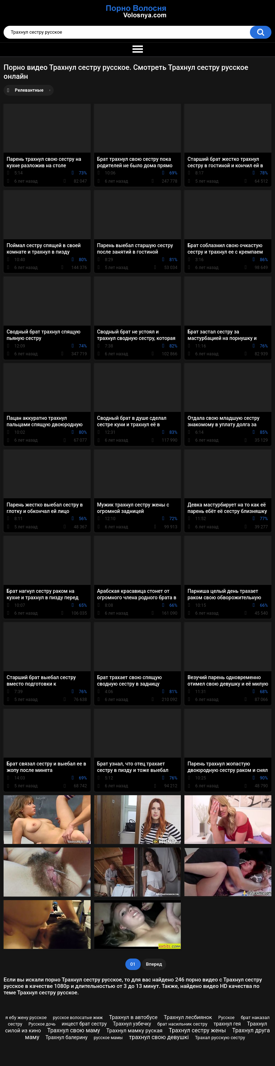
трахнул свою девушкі (159, 1037)
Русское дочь (42, 1024)
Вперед (154, 964)
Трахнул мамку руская (134, 1030)
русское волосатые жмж (78, 1017)
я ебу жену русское (26, 1017)
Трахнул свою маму (73, 1030)
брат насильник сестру (182, 1024)
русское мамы (108, 1037)
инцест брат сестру (84, 1024)
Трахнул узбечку (132, 1024)
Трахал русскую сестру (220, 1037)
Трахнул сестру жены (197, 1030)
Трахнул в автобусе (133, 1017)
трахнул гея (227, 1024)
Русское (226, 1017)
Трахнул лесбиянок (188, 1017)
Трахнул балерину (66, 1037)
